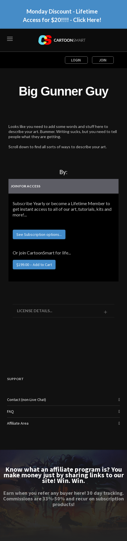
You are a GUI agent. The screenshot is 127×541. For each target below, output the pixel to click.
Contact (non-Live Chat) (26, 399)
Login (76, 60)
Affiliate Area (18, 423)
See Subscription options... (39, 234)
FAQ (10, 411)
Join (103, 60)
